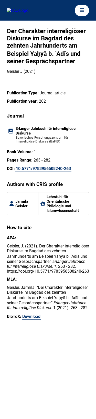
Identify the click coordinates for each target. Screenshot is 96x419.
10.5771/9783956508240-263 (43, 168)
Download (31, 316)
